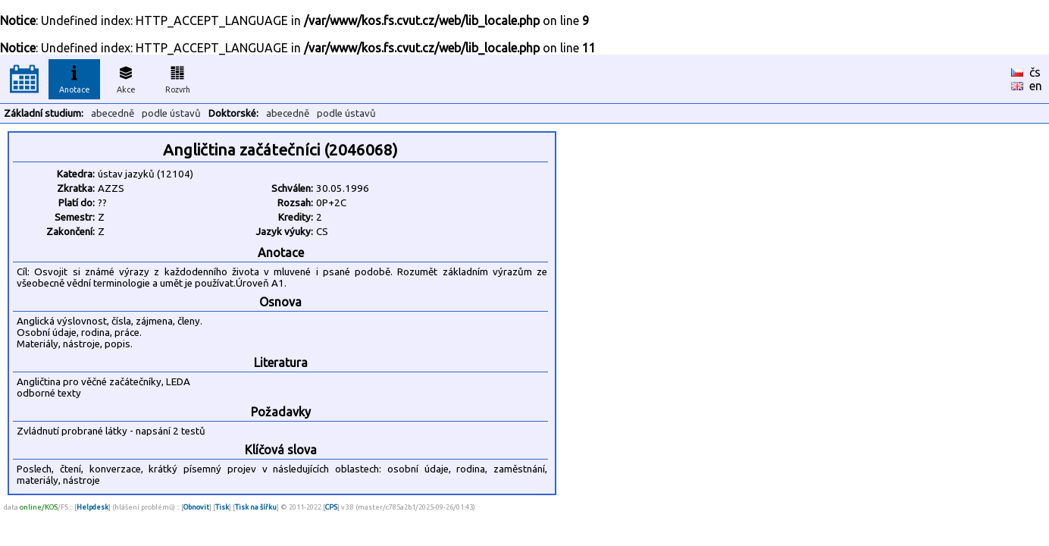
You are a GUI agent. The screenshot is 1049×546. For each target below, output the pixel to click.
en (1035, 86)
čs (1035, 72)
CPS (331, 507)
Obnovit (196, 507)
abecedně (112, 113)
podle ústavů (171, 113)
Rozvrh (177, 77)
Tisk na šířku (256, 507)
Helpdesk (92, 507)
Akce (126, 77)
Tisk (222, 507)
